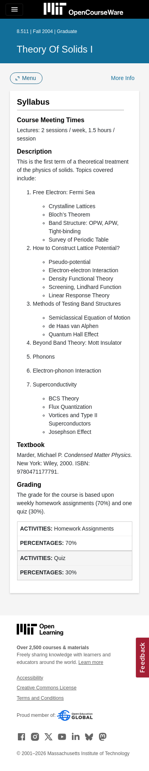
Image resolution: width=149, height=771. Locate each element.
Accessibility (30, 678)
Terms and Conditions (40, 698)
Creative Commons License (46, 688)
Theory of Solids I (55, 49)
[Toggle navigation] (14, 10)
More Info (122, 78)
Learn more (90, 662)
